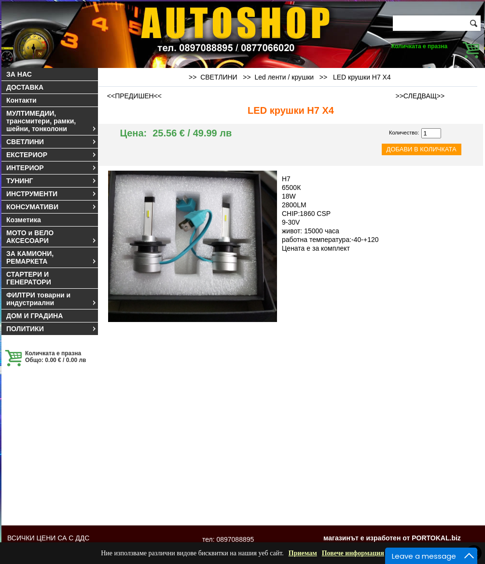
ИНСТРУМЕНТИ (51, 194)
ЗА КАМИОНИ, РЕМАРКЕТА (51, 257)
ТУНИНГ (51, 181)
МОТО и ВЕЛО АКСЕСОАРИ (51, 236)
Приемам (303, 553)
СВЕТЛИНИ (51, 142)
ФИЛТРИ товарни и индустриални (51, 299)
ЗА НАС (19, 74)
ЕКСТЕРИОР (51, 155)
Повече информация (353, 553)
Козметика (23, 220)
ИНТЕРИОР (51, 168)
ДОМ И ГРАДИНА (34, 316)
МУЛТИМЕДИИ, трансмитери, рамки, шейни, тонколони (51, 121)
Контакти (21, 100)
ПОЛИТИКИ (51, 329)
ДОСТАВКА (24, 87)
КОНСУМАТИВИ (51, 207)
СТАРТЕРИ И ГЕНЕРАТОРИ (28, 278)
